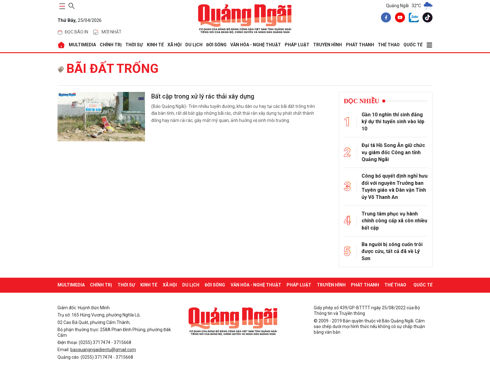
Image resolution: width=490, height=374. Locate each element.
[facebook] (384, 18)
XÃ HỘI (175, 44)
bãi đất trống (108, 68)
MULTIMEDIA (82, 44)
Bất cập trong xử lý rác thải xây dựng (202, 96)
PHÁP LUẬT (297, 44)
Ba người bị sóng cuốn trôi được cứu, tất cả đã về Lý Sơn (392, 251)
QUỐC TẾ (412, 44)
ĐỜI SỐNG (216, 44)
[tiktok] (426, 18)
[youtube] (398, 18)
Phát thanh (360, 44)
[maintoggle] (61, 6)
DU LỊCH (193, 44)
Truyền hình (327, 44)
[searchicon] (71, 5)
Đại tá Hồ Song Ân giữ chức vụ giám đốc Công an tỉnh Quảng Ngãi (393, 152)
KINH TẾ (155, 44)
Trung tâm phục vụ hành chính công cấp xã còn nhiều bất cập (394, 221)
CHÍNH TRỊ (111, 44)
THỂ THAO (389, 44)
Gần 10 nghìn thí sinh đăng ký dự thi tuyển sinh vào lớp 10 (393, 122)
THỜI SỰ (134, 44)
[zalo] (412, 19)
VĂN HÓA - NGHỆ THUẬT (255, 44)
